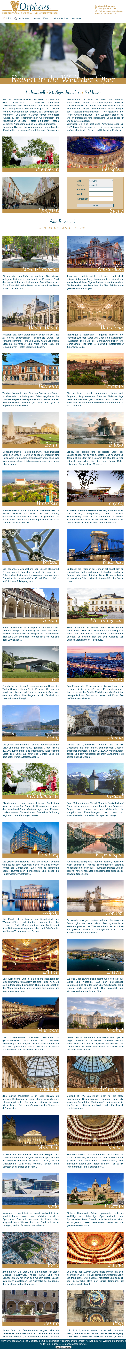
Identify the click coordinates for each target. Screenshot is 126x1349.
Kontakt (46, 18)
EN (9, 18)
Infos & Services (61, 18)
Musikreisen (24, 18)
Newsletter (76, 18)
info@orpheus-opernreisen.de (110, 11)
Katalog (36, 18)
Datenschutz (66, 1347)
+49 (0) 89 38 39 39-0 (106, 9)
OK (57, 1347)
